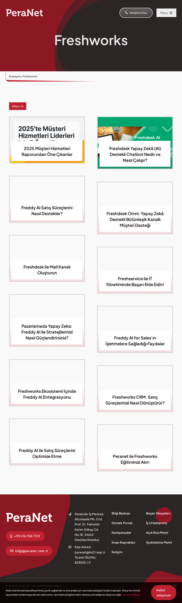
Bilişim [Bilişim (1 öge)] (17, 106)
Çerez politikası (131, 594)
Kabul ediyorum (163, 592)
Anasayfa (14, 76)
